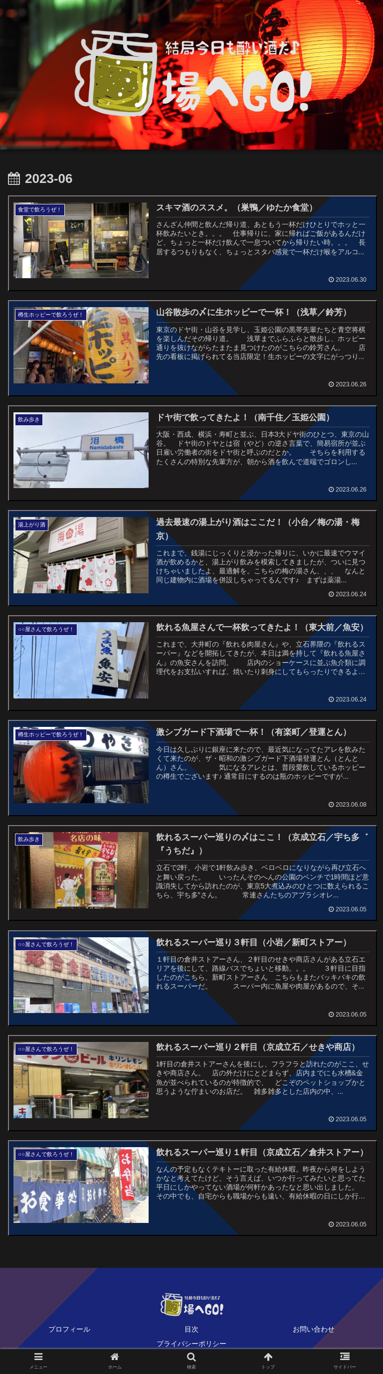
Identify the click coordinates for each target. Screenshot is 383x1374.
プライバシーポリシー (191, 1342)
